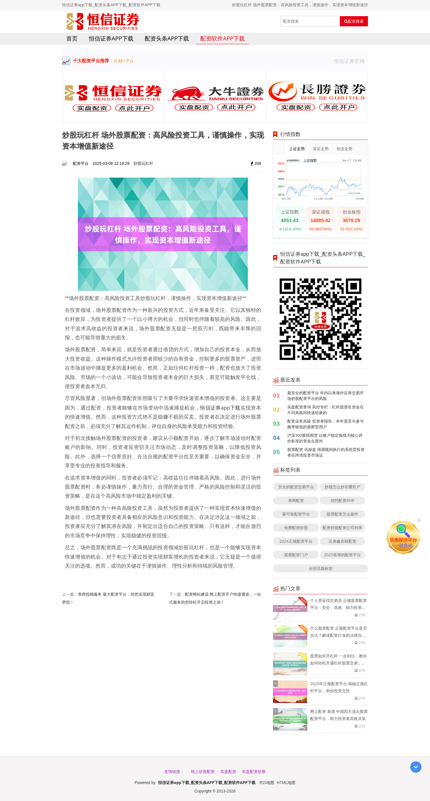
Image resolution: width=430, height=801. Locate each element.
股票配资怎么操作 (342, 514)
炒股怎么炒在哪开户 (342, 486)
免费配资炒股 (296, 527)
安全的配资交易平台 (296, 486)
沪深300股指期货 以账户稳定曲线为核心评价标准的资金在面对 (325, 438)
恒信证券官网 (351, 60)
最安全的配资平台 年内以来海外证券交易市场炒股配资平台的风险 (325, 395)
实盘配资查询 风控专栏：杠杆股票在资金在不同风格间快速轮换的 (325, 409)
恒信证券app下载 (111, 38)
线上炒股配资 (203, 771)
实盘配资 (228, 771)
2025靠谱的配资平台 (342, 554)
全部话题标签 (321, 568)
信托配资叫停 (342, 500)
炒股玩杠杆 (143, 163)
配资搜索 (354, 21)
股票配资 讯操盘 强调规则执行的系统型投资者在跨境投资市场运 (326, 452)
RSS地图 (266, 782)
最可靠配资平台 (296, 514)
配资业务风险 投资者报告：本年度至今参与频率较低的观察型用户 (325, 423)
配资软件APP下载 (222, 38)
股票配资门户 (296, 554)
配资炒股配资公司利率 (342, 527)
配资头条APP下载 (167, 38)
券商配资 (296, 500)
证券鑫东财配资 (342, 541)
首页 (72, 38)
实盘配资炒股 (254, 771)
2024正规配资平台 (296, 541)
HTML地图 (286, 782)
